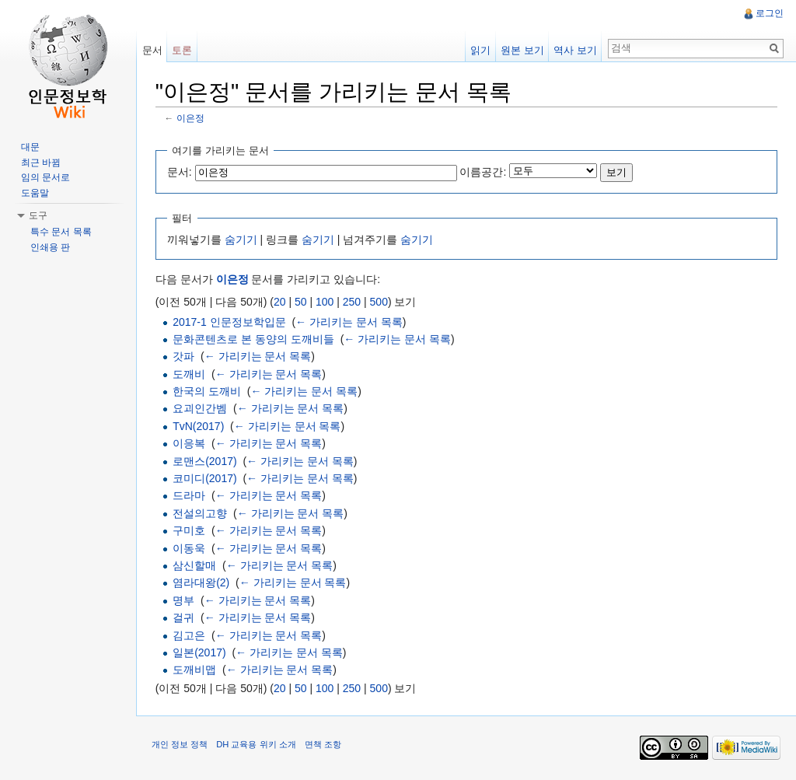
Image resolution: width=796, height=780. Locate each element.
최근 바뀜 (41, 162)
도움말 (35, 192)
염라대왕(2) (201, 583)
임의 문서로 (45, 177)
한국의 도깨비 (207, 391)
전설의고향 (200, 513)
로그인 (770, 13)
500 (380, 302)
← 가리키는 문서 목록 (349, 322)
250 (352, 302)
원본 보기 (522, 50)
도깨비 (189, 374)
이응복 (189, 443)
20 (280, 302)
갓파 (184, 356)
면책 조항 (323, 745)
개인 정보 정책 (180, 745)
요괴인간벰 (200, 409)
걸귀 (184, 617)
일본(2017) (199, 652)
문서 (152, 50)
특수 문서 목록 (61, 231)
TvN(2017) (199, 426)
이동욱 (189, 548)
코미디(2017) (205, 478)
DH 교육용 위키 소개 (256, 745)
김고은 (189, 635)
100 (325, 302)
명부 (184, 600)
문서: (180, 172)
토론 (183, 50)
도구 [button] (38, 215)
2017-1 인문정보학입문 (229, 322)
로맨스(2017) (205, 461)
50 (301, 302)
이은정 (191, 119)
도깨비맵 (195, 670)
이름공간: (484, 172)
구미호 (189, 530)
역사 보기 (575, 50)
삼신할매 (195, 565)
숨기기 (241, 239)
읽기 (480, 50)
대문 (30, 147)
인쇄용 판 (50, 247)
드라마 (189, 496)
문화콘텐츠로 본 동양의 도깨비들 (254, 339)
